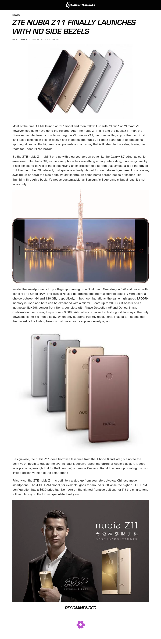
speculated (59, 494)
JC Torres (21, 39)
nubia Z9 (35, 170)
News (16, 15)
